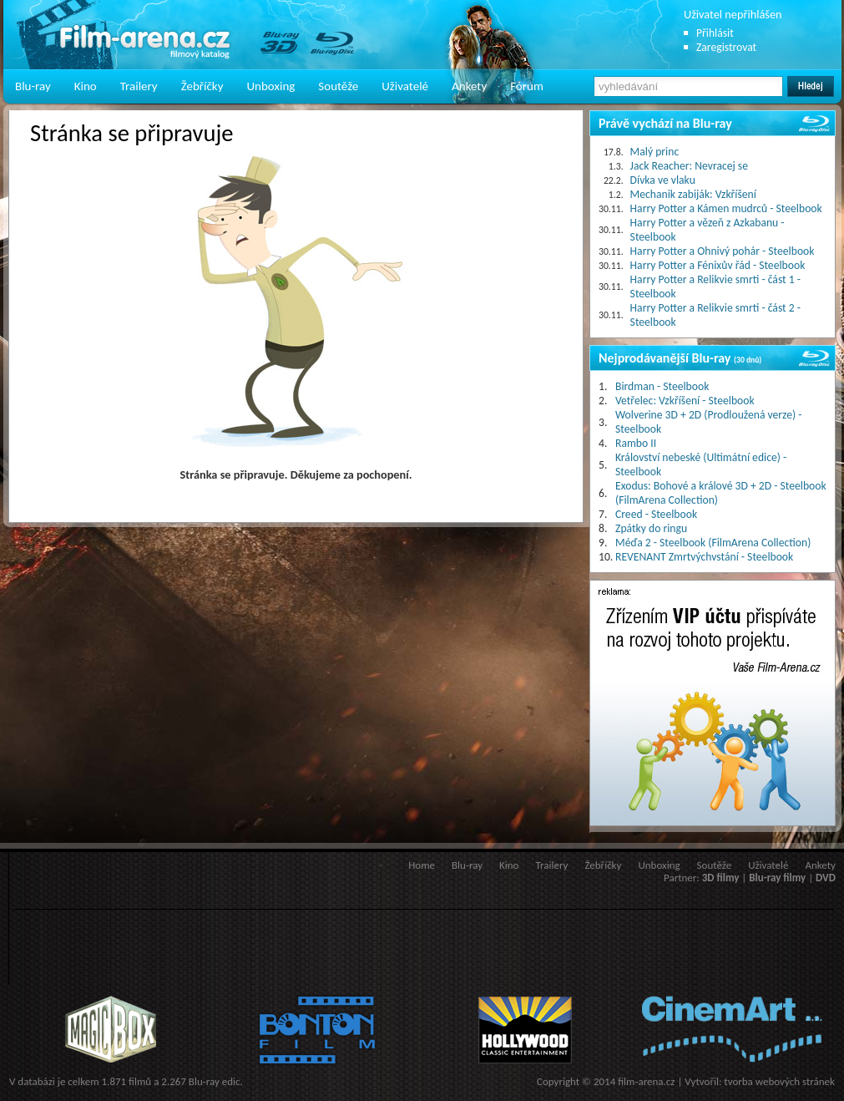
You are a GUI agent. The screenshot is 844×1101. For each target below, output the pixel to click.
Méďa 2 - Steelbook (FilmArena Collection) (713, 542)
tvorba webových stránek (779, 1081)
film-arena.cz (646, 1081)
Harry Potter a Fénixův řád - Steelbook (718, 265)
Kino (85, 86)
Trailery (139, 86)
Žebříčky (202, 86)
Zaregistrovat (726, 47)
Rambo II (635, 443)
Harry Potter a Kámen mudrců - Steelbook (726, 208)
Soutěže (338, 86)
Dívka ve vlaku (662, 180)
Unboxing (270, 86)
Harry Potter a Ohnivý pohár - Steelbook (722, 251)
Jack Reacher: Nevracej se (689, 166)
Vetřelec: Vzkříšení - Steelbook (685, 400)
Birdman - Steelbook (662, 386)
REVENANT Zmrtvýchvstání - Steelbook (704, 557)
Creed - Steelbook (656, 514)
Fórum (526, 86)
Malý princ (655, 152)
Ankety (469, 86)
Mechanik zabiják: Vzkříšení (693, 194)
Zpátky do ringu (651, 528)
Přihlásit (715, 33)
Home (421, 865)
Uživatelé (405, 86)
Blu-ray (33, 86)
